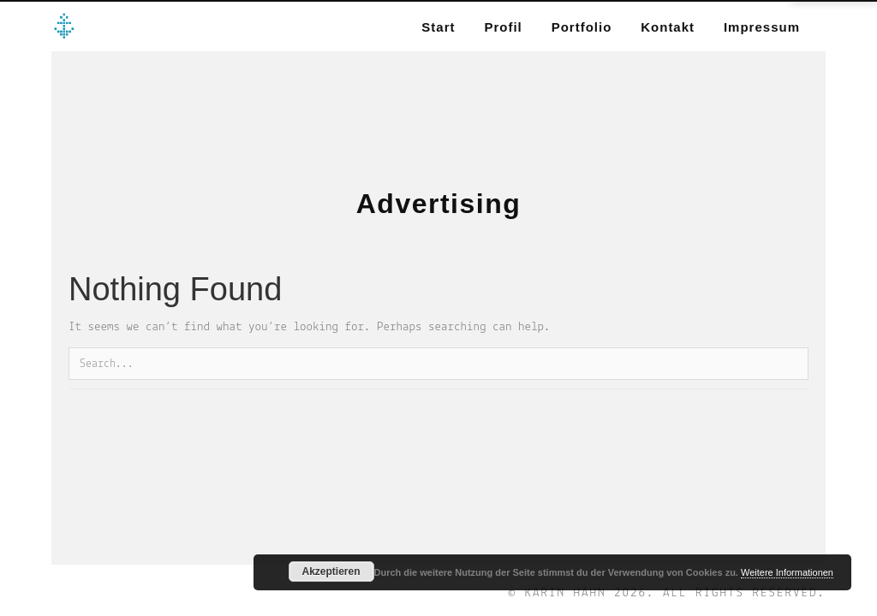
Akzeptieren (330, 572)
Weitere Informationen (787, 572)
